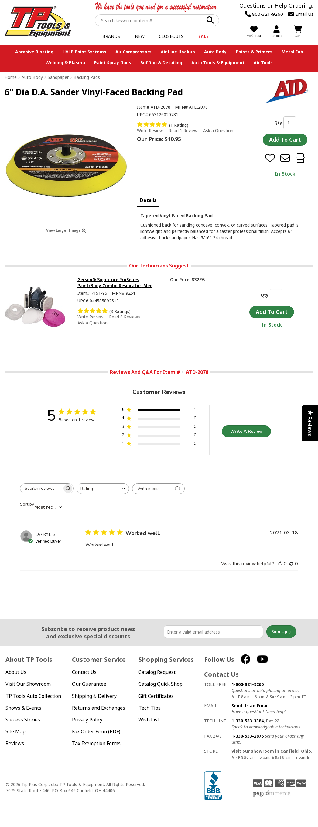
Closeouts (171, 36)
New (140, 36)
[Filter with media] (158, 488)
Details (148, 200)
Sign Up (281, 632)
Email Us (300, 14)
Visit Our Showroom (28, 684)
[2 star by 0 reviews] (159, 436)
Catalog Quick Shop (160, 684)
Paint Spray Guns (112, 63)
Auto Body (215, 52)
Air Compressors (133, 52)
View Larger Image (66, 230)
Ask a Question (218, 130)
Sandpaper (58, 77)
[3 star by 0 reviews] (159, 428)
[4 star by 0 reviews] (159, 419)
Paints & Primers (254, 52)
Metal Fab (292, 52)
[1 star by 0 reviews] (159, 445)
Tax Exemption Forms (96, 743)
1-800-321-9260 (247, 684)
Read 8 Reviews (124, 317)
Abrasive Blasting (34, 52)
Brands (111, 36)
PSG (272, 793)
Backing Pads (87, 77)
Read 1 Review (183, 130)
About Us (15, 672)
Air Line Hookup (178, 52)
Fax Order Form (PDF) (96, 731)
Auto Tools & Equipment (217, 63)
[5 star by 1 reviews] (159, 411)
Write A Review (246, 431)
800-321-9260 (264, 14)
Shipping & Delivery (94, 696)
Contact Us (84, 672)
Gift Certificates (156, 696)
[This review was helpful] (280, 563)
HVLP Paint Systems (84, 52)
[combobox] (103, 488)
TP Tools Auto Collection (33, 696)
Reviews (14, 743)
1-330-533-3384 (247, 721)
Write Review (150, 130)
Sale (203, 36)
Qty (278, 123)
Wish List (148, 720)
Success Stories (22, 720)
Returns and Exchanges (98, 708)
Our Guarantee (89, 684)
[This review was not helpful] (291, 563)
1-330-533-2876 (247, 736)
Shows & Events (23, 708)
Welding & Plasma (65, 63)
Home (11, 77)
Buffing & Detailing (161, 63)
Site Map (15, 731)
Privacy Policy (87, 720)
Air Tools (263, 63)
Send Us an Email (249, 705)
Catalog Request (157, 672)
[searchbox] (41, 488)
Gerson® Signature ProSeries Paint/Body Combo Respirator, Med (114, 282)
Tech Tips (149, 708)
